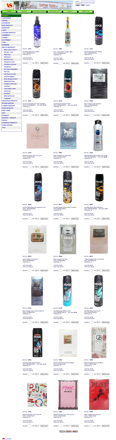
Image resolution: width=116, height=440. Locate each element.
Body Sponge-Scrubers (10, 79)
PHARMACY (5, 115)
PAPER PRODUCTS (7, 108)
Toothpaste (6, 98)
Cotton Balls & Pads (9, 88)
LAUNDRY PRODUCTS (8, 105)
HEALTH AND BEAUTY (8, 47)
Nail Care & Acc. (7, 59)
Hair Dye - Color (7, 52)
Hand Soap (6, 54)
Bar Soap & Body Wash (10, 69)
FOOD (4, 42)
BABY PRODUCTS (7, 25)
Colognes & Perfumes (9, 84)
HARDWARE (5, 45)
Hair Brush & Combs (9, 74)
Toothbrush (6, 67)
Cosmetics (6, 86)
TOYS (3, 127)
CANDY (4, 30)
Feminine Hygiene (8, 76)
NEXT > (75, 431)
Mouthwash (6, 57)
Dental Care (6, 91)
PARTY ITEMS (6, 110)
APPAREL (5, 20)
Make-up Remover (8, 96)
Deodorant (6, 93)
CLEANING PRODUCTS (8, 32)
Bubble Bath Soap (8, 81)
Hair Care (5, 71)
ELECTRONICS (6, 40)
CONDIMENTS (6, 35)
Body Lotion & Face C (9, 49)
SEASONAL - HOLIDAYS (9, 118)
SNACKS (4, 120)
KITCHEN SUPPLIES (8, 103)
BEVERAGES (6, 28)
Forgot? (88, 5)
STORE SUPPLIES (7, 125)
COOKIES (5, 37)
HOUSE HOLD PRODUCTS (9, 101)
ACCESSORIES (6, 18)
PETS (3, 113)
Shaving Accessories (9, 64)
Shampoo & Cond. (8, 62)
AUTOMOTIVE (6, 23)
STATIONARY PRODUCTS (9, 122)
